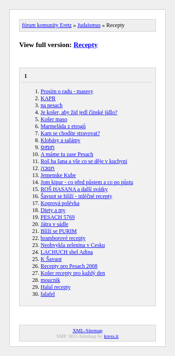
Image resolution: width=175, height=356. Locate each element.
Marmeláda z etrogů (63, 126)
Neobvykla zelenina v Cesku (73, 245)
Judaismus (89, 25)
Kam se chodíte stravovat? (70, 133)
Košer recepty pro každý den (73, 273)
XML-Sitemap (87, 330)
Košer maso (54, 119)
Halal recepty (55, 287)
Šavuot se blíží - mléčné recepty (76, 196)
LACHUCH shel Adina (67, 252)
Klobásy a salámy (60, 140)
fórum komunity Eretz (47, 25)
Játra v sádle (54, 224)
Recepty (86, 44)
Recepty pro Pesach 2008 (69, 266)
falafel (48, 294)
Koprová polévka (60, 203)
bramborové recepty (63, 238)
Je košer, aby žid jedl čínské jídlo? (79, 112)
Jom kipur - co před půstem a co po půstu (87, 182)
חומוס (48, 147)
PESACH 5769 (58, 217)
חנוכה (48, 168)
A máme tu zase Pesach (67, 154)
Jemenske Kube (58, 175)
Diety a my (53, 210)
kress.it (111, 336)
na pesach (52, 105)
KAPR (48, 98)
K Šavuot (51, 259)
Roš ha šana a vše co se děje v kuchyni (84, 161)
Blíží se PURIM (59, 231)
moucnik (50, 280)
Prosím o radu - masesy (67, 91)
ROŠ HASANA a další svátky (74, 189)
